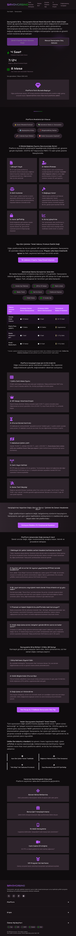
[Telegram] (23, 896)
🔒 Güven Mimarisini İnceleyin (24, 125)
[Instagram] (13, 896)
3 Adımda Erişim (55, 5)
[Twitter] (9, 896)
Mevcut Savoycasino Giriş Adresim (54, 41)
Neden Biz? (39, 5)
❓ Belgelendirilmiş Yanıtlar (48, 130)
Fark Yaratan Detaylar (31, 5)
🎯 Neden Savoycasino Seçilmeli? (49, 136)
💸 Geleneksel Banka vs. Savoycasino (49, 125)
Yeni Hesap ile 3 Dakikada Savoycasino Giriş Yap (38, 710)
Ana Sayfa (10, 11)
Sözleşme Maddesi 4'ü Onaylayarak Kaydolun (38, 525)
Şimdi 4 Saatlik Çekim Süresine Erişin (22, 41)
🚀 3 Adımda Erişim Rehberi (25, 136)
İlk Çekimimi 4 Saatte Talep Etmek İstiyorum (38, 260)
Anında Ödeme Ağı (46, 5)
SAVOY (17, 4)
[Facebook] (18, 896)
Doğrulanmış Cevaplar (65, 5)
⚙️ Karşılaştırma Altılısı (27, 130)
